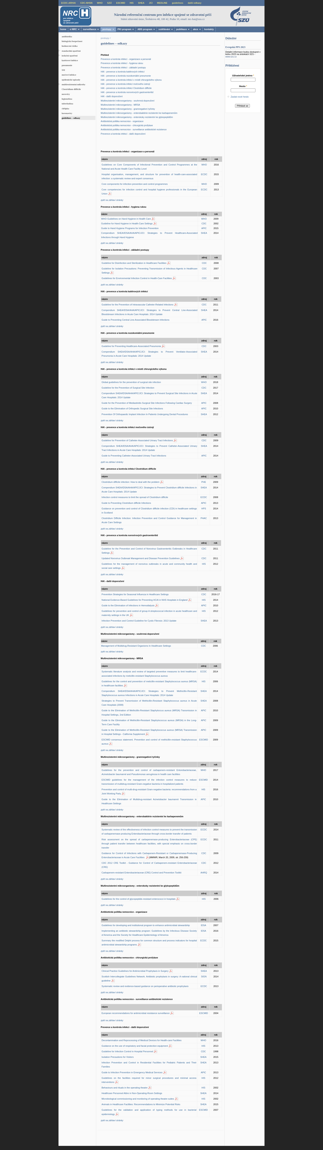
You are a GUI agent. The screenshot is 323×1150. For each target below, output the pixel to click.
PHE (203, 482)
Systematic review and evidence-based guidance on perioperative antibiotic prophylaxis (145, 986)
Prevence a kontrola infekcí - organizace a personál (126, 59)
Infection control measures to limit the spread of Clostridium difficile (135, 497)
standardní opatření (71, 51)
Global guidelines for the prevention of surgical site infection (131, 382)
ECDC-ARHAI (68, 3)
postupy (108, 29)
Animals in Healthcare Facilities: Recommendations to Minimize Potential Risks (141, 1104)
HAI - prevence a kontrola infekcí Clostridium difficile (126, 88)
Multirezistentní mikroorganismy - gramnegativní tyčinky (128, 109)
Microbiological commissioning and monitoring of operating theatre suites (138, 1099)
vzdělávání (165, 29)
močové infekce (69, 74)
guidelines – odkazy (71, 118)
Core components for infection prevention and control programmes (135, 184)
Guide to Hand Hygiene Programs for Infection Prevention (130, 228)
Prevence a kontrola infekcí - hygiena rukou (122, 63)
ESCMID (120, 3)
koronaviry (67, 113)
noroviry (66, 94)
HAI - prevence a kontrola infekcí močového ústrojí (125, 84)
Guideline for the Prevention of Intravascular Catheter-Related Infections (137, 304)
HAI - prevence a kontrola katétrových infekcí (123, 71)
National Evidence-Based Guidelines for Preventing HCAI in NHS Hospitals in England (144, 600)
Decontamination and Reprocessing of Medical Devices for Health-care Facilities (141, 1040)
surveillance (91, 29)
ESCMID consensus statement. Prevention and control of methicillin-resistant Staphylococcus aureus (149, 741)
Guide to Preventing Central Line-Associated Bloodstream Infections (135, 320)
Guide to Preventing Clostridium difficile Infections (126, 503)
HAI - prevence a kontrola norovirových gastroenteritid (127, 92)
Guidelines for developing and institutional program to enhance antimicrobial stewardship (146, 925)
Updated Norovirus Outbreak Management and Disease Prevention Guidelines (141, 558)
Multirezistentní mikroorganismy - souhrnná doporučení (127, 100)
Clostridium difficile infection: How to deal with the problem (130, 482)
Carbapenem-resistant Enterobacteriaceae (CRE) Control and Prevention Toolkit (141, 872)
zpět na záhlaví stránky (112, 651)
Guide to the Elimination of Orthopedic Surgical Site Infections (132, 408)
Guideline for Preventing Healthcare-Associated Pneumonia (131, 346)
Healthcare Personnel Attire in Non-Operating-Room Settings (132, 1093)
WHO (100, 3)
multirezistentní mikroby (73, 84)
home (63, 29)
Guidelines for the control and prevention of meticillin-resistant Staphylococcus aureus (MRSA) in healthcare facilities (149, 683)
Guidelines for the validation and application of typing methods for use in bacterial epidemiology (149, 1112)
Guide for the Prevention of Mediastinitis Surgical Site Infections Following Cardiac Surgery (147, 403)
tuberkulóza (67, 103)
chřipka (65, 108)
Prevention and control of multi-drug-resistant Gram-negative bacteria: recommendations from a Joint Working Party (149, 791)
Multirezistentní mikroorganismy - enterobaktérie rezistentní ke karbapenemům (139, 113)
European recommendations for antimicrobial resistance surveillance (136, 1013)
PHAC (204, 518)
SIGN (204, 976)
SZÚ (109, 3)
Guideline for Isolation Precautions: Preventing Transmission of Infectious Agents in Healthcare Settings (149, 270)
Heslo (243, 86)
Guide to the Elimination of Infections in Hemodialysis (128, 605)
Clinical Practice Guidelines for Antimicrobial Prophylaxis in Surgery (135, 971)
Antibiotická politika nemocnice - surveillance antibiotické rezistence (134, 129)
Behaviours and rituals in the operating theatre (124, 1087)
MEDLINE (162, 3)
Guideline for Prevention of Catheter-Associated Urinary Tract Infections (137, 440)
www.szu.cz (231, 57)
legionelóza (67, 99)
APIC (203, 228)
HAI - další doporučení (112, 96)
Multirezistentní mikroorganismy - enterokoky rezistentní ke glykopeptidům (137, 117)
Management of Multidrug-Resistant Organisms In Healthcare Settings (136, 646)
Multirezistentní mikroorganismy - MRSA (120, 105)
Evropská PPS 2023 (235, 47)
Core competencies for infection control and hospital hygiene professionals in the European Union (149, 191)
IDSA (203, 925)
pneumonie (67, 65)
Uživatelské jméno (243, 75)
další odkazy (194, 3)
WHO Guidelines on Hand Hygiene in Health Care (126, 219)
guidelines (177, 3)
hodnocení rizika (69, 46)
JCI (150, 3)
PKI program (126, 29)
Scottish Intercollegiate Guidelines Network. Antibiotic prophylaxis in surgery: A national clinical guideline (149, 978)
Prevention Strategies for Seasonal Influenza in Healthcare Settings (135, 594)
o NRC (75, 29)
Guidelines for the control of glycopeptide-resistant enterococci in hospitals (139, 899)
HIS (132, 3)
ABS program (146, 29)
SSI (63, 70)
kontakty (209, 29)
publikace (183, 29)
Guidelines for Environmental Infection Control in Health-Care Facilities (137, 278)
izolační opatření (69, 55)
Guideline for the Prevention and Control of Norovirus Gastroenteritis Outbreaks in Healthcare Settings (149, 550)
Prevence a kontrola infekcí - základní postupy (123, 67)
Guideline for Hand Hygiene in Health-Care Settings (127, 223)
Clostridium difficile (71, 89)
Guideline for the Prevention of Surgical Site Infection (128, 387)
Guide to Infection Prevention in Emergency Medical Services (132, 1072)
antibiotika (67, 36)
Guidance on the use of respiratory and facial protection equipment (135, 1046)
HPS (203, 508)
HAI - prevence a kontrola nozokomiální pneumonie (126, 75)
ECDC (204, 174)
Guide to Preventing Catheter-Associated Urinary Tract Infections (134, 455)
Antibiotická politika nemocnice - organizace (122, 121)
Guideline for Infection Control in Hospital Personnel (127, 1051)
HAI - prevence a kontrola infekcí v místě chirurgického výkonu (131, 80)
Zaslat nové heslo (240, 96)
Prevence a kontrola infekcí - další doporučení (123, 134)
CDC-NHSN (86, 3)
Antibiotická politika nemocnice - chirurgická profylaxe (127, 125)
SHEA (141, 3)
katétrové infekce (70, 60)
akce (197, 29)
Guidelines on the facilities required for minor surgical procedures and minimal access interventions (149, 1080)
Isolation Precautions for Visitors (118, 1057)
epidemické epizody (71, 79)
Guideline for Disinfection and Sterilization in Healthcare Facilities (134, 263)
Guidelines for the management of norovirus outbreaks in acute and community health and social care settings (149, 566)
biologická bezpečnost (72, 41)
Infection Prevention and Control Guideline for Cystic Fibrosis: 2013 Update (139, 620)
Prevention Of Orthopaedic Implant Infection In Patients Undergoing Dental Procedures (145, 414)
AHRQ (203, 872)
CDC (203, 223)
